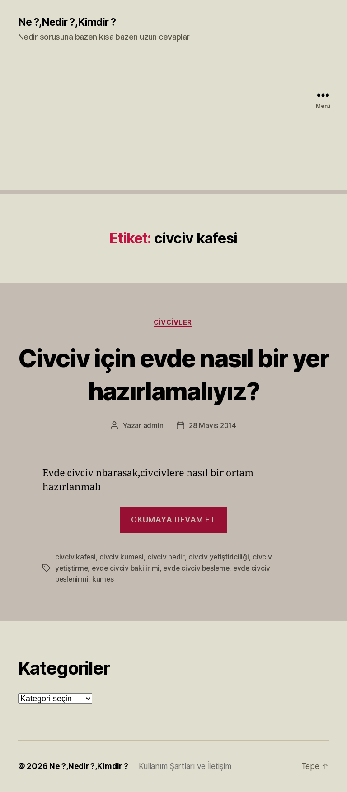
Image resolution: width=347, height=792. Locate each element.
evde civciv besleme (199, 568)
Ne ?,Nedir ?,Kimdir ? (69, 22)
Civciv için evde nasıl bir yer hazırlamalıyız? (174, 374)
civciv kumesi (122, 558)
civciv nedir (167, 558)
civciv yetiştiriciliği (219, 558)
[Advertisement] (173, 127)
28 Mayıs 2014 (212, 426)
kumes (105, 579)
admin (152, 426)
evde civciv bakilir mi (127, 568)
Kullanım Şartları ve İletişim (188, 766)
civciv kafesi (75, 558)
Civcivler (173, 323)
